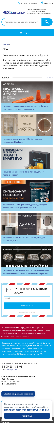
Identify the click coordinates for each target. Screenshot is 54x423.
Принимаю (27, 416)
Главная (5, 45)
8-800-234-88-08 (11, 366)
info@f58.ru (12, 369)
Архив (50, 77)
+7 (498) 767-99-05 (29, 3)
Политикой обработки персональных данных (26, 409)
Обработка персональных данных (18, 394)
